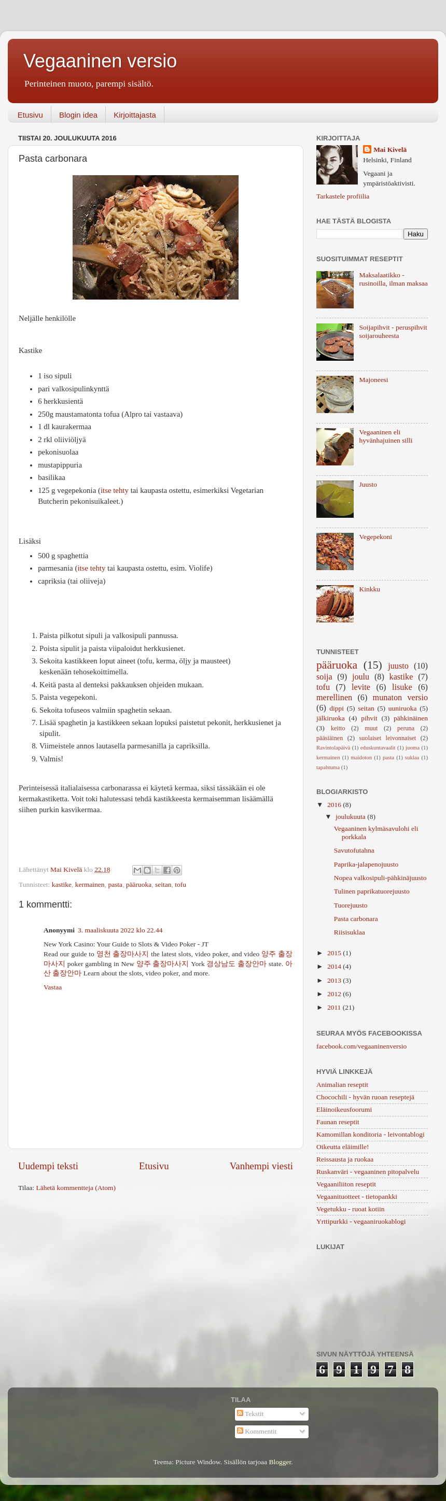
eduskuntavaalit (378, 747)
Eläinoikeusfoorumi (344, 1109)
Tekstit (250, 1414)
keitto (338, 728)
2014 (335, 966)
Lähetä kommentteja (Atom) (76, 1188)
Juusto (368, 484)
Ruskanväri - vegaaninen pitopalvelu (367, 1172)
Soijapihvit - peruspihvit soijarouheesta (393, 331)
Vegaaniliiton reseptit (346, 1184)
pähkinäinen (411, 718)
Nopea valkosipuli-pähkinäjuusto (380, 878)
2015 (335, 953)
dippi (336, 708)
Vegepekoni (375, 537)
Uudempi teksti (48, 1165)
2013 (335, 980)
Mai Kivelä (390, 149)
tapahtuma (328, 767)
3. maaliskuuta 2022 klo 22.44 (120, 930)
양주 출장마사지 (162, 964)
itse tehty (115, 490)
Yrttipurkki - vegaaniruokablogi (361, 1221)
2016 (335, 805)
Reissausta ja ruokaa (344, 1159)
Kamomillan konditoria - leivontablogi (370, 1134)
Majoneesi (373, 380)
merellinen (334, 697)
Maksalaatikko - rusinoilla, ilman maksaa (393, 279)
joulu (360, 677)
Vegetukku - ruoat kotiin (350, 1209)
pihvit (369, 718)
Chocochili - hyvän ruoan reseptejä (365, 1097)
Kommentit (257, 1431)
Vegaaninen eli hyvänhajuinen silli (385, 436)
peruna (405, 728)
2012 (335, 994)
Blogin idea (78, 114)
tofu (180, 884)
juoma (413, 747)
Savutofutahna (354, 850)
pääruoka (138, 884)
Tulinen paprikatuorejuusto (372, 891)
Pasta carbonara (356, 919)
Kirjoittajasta (135, 114)
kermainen (90, 884)
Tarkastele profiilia (342, 196)
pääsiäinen (329, 738)
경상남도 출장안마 (236, 964)
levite (361, 687)
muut (371, 728)
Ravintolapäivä (333, 747)
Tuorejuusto (351, 905)
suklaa (412, 757)
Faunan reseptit (337, 1122)
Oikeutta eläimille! (342, 1147)
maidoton (361, 757)
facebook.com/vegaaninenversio (361, 1046)
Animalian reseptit (342, 1084)
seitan (163, 884)
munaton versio (400, 697)
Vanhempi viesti (261, 1165)
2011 (335, 1007)
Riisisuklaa (349, 932)
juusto (398, 666)
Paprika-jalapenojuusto (366, 864)
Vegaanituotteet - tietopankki (356, 1196)
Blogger (280, 1462)
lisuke (402, 687)
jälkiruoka (330, 718)
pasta (115, 884)
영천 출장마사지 (122, 954)
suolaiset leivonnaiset (387, 738)
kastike (62, 884)
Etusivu (30, 114)
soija (324, 677)
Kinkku (369, 589)
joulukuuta (351, 816)
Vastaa (53, 987)
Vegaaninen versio (100, 61)
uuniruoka (402, 708)
